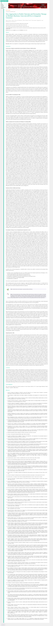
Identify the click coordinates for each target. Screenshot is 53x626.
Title (1, 3)
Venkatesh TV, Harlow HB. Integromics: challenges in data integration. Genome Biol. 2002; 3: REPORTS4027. (24, 582)
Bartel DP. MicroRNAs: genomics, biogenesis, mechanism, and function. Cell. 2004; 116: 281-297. (22, 432)
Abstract (2, 4)
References (2, 8)
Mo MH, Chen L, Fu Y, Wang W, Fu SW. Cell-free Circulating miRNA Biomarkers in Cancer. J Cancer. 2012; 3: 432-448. (25, 476)
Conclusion (2, 6)
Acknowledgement (3, 7)
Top (1, 2)
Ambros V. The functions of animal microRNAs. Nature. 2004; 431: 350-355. (19, 434)
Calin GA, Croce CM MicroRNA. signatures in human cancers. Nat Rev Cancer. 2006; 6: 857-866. (22, 459)
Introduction (2, 5)
